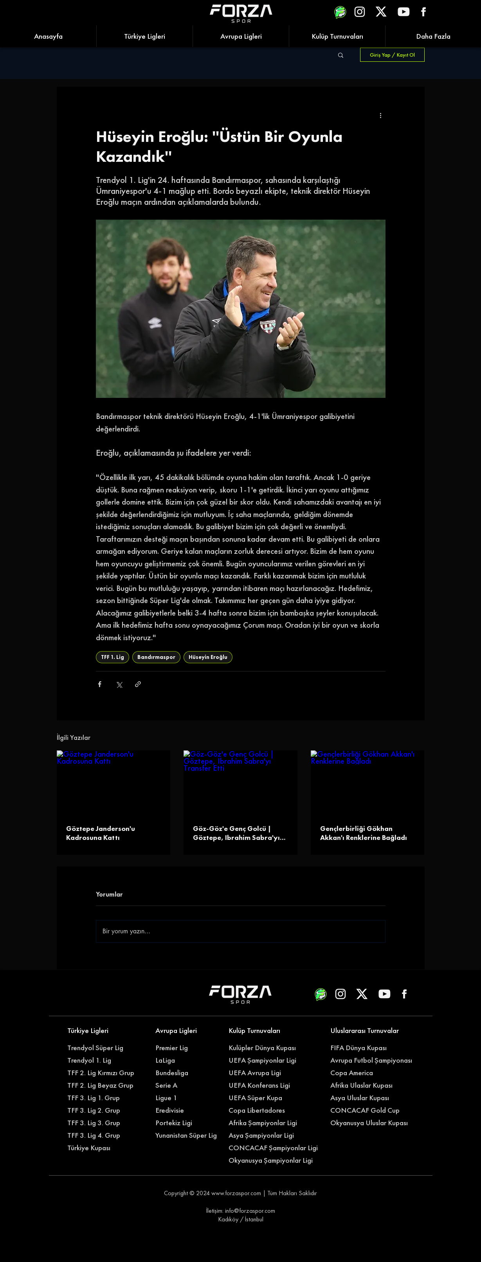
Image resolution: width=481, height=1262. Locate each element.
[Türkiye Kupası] (98, 1148)
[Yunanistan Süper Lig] (190, 1135)
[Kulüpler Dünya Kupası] (264, 1048)
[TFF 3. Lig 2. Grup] (98, 1110)
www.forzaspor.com (236, 1193)
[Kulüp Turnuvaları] (260, 1030)
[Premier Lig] (186, 1048)
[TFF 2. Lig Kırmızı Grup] (103, 1073)
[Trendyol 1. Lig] (98, 1060)
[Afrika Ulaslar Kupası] (366, 1085)
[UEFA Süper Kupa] (260, 1098)
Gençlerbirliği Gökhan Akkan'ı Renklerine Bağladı (363, 833)
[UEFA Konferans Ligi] (264, 1085)
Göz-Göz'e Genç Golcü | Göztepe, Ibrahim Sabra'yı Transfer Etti (236, 833)
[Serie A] (191, 1085)
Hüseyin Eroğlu (208, 657)
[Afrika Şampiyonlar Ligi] (270, 1123)
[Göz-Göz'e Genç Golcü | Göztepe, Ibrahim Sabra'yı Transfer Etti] (240, 782)
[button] (340, 55)
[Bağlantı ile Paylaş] (138, 684)
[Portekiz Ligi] (186, 1123)
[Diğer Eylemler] (381, 115)
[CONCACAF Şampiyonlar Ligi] (275, 1148)
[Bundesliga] (191, 1073)
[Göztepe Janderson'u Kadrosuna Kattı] (114, 782)
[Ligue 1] (186, 1098)
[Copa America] (366, 1073)
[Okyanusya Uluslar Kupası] (372, 1123)
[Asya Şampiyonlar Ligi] (264, 1135)
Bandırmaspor (156, 657)
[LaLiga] (186, 1060)
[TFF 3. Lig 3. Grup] (98, 1123)
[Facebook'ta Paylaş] (99, 684)
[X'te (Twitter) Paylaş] (119, 684)
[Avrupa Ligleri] (186, 1030)
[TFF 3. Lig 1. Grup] (98, 1098)
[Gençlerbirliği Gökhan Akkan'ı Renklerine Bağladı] (368, 782)
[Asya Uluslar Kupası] (361, 1098)
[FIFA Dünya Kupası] (361, 1048)
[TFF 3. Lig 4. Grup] (98, 1135)
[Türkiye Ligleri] (98, 1030)
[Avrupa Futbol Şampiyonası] (372, 1060)
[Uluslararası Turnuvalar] (366, 1030)
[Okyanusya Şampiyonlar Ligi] (275, 1160)
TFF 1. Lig (112, 657)
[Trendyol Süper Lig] (98, 1048)
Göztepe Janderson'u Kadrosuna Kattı (100, 833)
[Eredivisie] (186, 1110)
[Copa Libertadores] (260, 1110)
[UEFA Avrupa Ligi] (264, 1073)
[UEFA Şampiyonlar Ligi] (264, 1060)
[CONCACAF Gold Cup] (369, 1110)
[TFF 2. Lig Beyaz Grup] (103, 1085)
